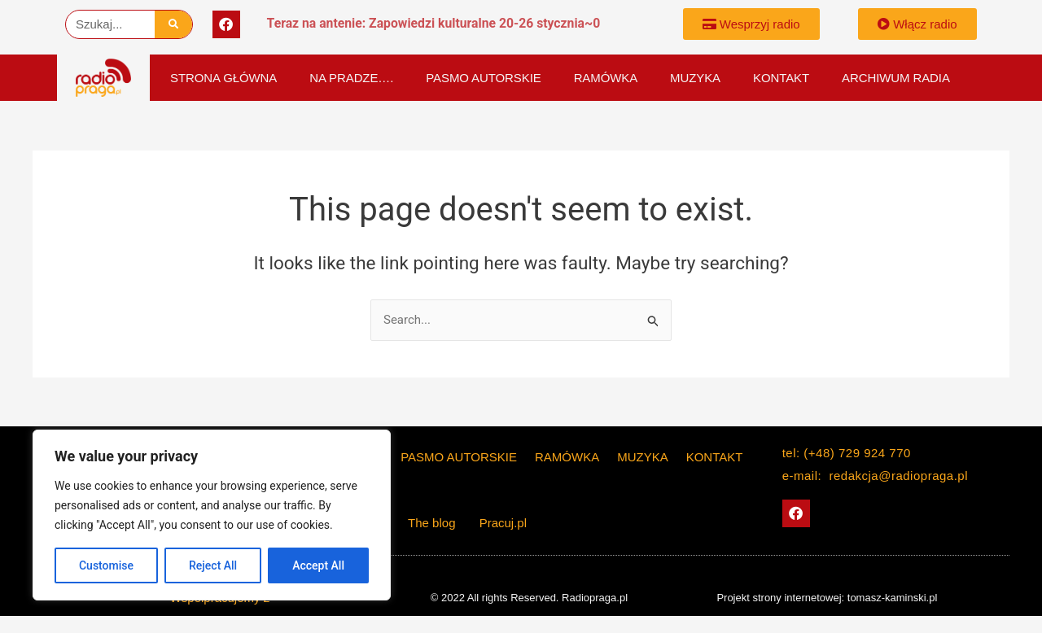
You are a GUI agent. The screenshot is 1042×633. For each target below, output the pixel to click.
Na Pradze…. (351, 78)
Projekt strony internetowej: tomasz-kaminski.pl (826, 598)
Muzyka (695, 78)
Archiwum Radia (896, 78)
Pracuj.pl (503, 523)
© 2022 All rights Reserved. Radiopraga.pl (529, 598)
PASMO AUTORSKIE (483, 78)
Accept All (318, 565)
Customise (106, 565)
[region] (212, 515)
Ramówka (605, 78)
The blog (433, 523)
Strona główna (223, 78)
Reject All (213, 565)
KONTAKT (781, 78)
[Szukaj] (174, 24)
